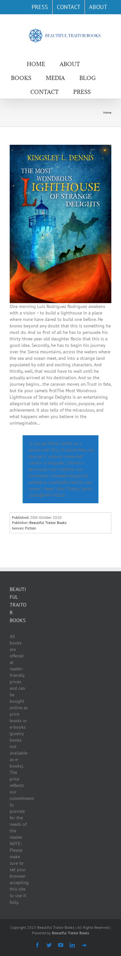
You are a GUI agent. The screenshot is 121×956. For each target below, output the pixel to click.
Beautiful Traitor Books (70, 932)
